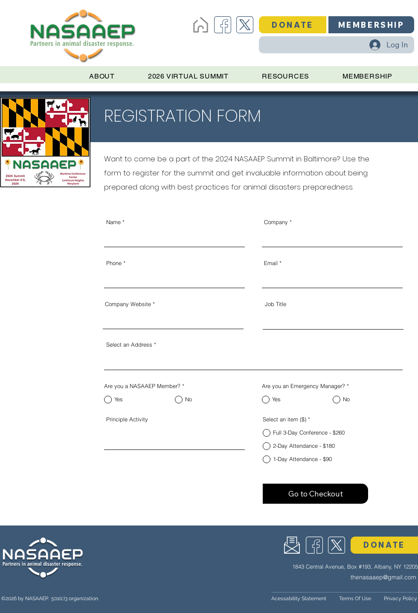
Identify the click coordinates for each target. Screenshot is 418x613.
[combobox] (253, 359)
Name (113, 222)
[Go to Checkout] (315, 494)
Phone (114, 263)
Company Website (128, 304)
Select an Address (129, 344)
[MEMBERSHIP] (371, 24)
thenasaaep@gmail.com (383, 577)
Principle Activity (127, 419)
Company (276, 222)
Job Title (275, 304)
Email (271, 263)
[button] (292, 24)
